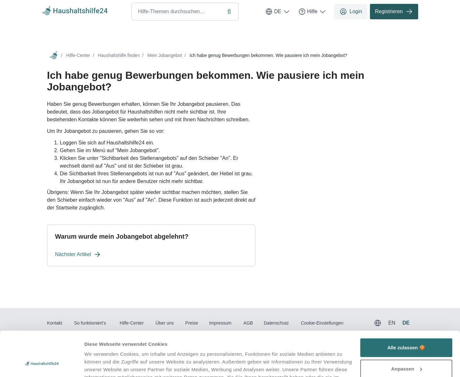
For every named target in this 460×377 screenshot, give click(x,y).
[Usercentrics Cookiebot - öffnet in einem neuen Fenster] (42, 364)
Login (350, 11)
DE (277, 11)
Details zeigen (100, 364)
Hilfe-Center (78, 55)
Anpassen (406, 330)
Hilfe (312, 11)
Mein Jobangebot (164, 55)
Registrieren (394, 11)
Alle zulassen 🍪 (406, 309)
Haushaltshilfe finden (119, 55)
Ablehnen (406, 351)
